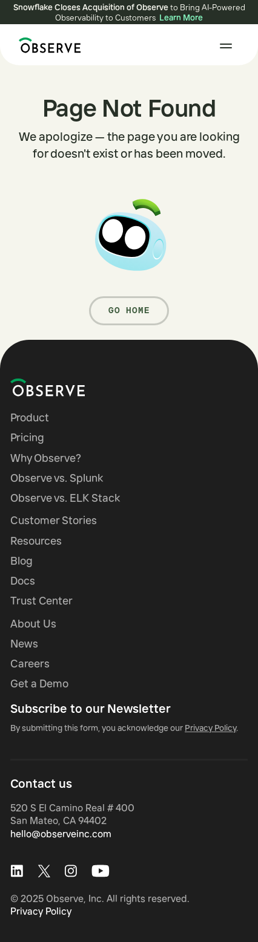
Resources (36, 540)
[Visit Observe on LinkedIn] (16, 871)
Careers (30, 663)
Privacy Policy (40, 911)
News (24, 643)
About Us (33, 623)
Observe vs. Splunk (56, 478)
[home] (47, 45)
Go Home (129, 310)
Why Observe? (45, 458)
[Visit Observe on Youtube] (100, 871)
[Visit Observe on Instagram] (71, 871)
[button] (226, 46)
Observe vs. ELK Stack (65, 498)
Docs (22, 580)
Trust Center (41, 600)
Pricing (27, 437)
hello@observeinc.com (60, 834)
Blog (21, 560)
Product (29, 417)
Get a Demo (39, 683)
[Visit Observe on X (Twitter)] (44, 871)
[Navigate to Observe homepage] (69, 387)
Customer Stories (53, 520)
